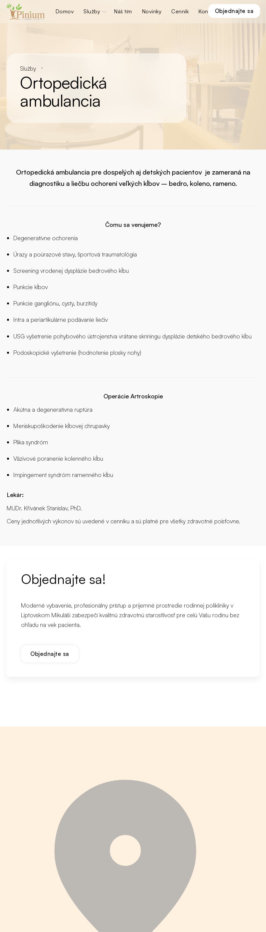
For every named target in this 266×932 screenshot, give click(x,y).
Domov (64, 11)
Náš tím (123, 11)
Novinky (152, 11)
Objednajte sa (233, 10)
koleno (200, 182)
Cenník (180, 11)
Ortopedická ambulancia (53, 170)
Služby (92, 11)
